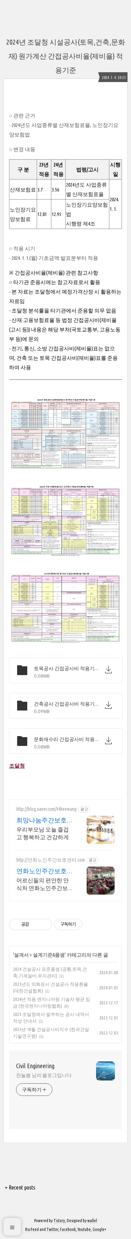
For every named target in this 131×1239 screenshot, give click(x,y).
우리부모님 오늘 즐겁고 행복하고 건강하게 (42, 833)
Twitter (52, 1229)
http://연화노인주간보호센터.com (50, 860)
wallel (92, 1220)
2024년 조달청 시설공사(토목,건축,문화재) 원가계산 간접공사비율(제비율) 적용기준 (65, 56)
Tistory (59, 1220)
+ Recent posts (20, 1187)
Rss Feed (32, 1229)
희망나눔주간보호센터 (41, 820)
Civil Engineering (35, 1065)
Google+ (99, 1229)
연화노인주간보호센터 (41, 871)
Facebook (68, 1229)
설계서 (21, 955)
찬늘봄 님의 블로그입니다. (44, 1075)
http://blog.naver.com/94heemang (46, 809)
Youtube (84, 1229)
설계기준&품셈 (49, 955)
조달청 (17, 766)
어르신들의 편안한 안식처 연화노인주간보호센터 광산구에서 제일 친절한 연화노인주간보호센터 (42, 884)
